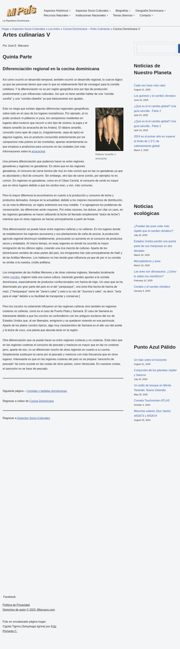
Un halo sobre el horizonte (150, 360)
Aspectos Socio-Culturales (28, 28)
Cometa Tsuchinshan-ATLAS (152, 401)
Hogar (4, 28)
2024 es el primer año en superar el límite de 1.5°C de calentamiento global (154, 141)
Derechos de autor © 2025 (19, 610)
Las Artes (54, 28)
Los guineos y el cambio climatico (155, 95)
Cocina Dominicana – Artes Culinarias (86, 28)
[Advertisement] (151, 177)
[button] (70, 10)
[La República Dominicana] (20, 13)
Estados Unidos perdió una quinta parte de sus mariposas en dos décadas (155, 246)
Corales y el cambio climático (152, 287)
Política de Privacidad (16, 605)
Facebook (9, 597)
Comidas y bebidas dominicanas (47, 392)
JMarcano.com (45, 610)
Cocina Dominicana (42, 402)
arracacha (38, 151)
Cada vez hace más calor (150, 85)
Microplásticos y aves (147, 261)
